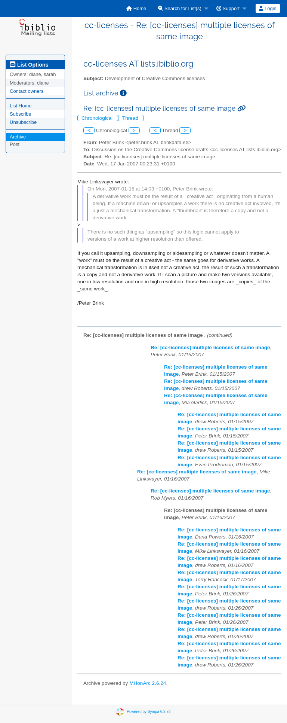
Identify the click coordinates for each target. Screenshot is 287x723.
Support (228, 8)
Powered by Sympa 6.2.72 (148, 711)
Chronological (97, 118)
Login (267, 8)
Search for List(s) (179, 8)
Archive (18, 137)
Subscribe (20, 114)
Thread (131, 118)
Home (136, 8)
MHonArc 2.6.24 (147, 683)
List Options (29, 65)
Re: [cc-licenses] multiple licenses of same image (210, 347)
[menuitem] (136, 8)
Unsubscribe (23, 122)
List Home (21, 106)
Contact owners (26, 91)
